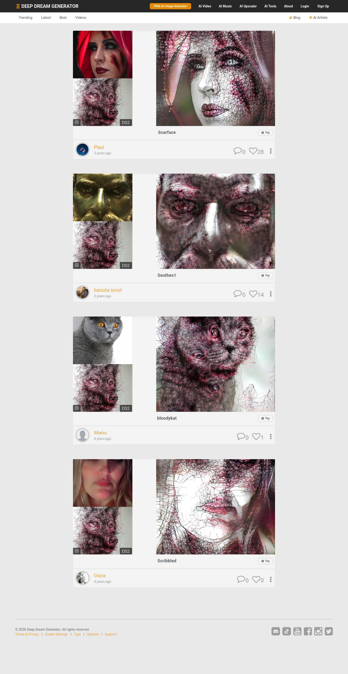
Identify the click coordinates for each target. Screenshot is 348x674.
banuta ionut (108, 290)
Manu (100, 433)
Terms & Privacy (27, 634)
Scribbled (167, 560)
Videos (80, 17)
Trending (25, 17)
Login (305, 6)
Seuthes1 (167, 275)
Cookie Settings (56, 634)
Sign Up (323, 6)
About (288, 6)
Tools (270, 6)
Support (110, 634)
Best (63, 17)
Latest (46, 17)
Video (204, 6)
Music (225, 6)
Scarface (167, 132)
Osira (100, 575)
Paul (99, 147)
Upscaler (248, 6)
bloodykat (167, 418)
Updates (93, 634)
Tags (77, 634)
